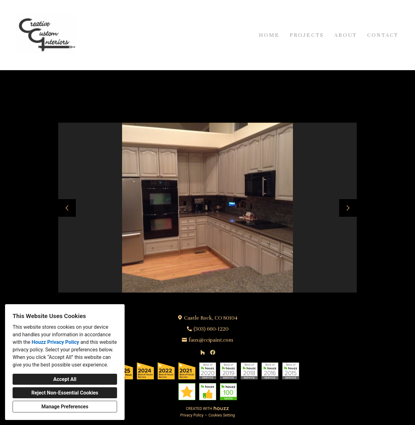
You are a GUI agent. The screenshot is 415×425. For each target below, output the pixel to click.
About (345, 35)
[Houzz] (203, 352)
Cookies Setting (222, 415)
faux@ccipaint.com (210, 340)
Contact (383, 35)
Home (269, 35)
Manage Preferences (64, 407)
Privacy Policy (192, 415)
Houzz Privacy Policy (55, 342)
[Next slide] (348, 208)
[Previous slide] (67, 208)
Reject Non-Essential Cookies (64, 393)
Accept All (64, 379)
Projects (307, 35)
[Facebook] (213, 352)
